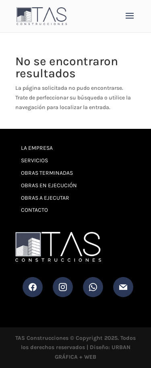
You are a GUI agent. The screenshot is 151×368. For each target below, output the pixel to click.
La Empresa (37, 148)
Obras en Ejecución (49, 185)
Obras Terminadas (47, 173)
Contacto (34, 210)
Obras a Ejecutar (45, 197)
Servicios (34, 160)
